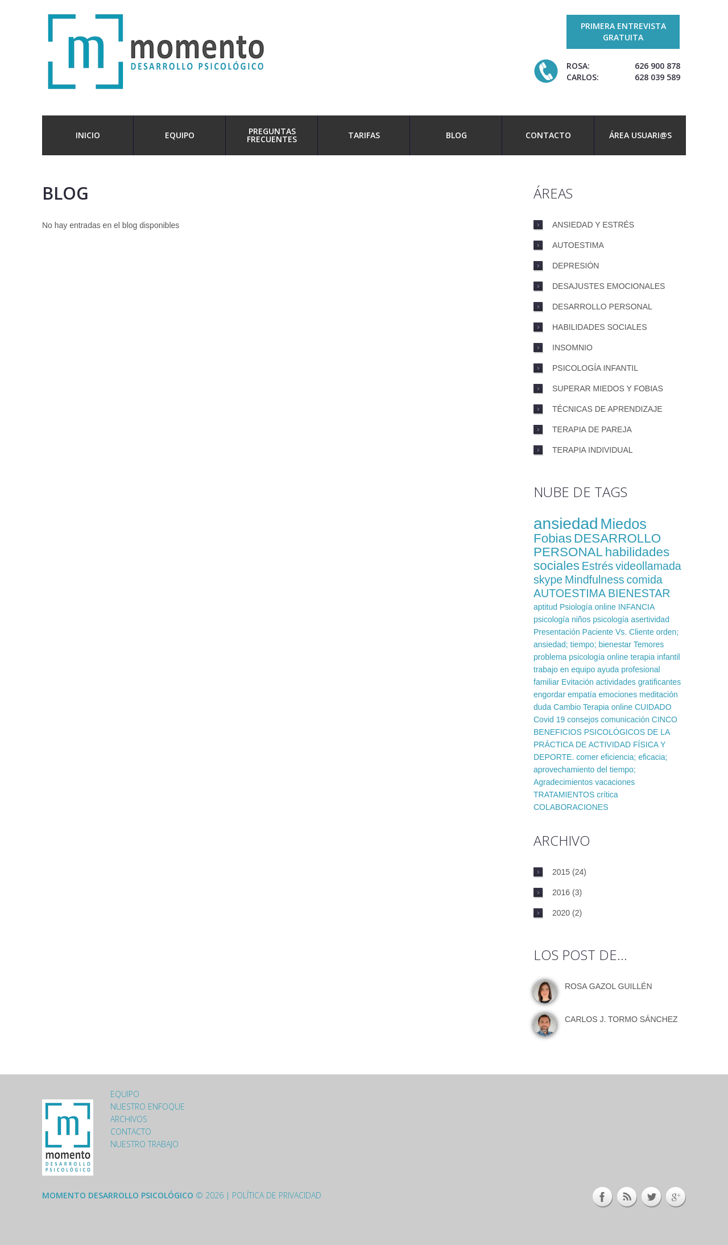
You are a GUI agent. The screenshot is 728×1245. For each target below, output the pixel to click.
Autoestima (578, 245)
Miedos (624, 524)
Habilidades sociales (599, 327)
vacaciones (615, 782)
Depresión (575, 265)
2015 (561, 871)
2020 (561, 912)
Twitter (651, 1197)
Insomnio (572, 347)
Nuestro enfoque (147, 1106)
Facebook (603, 1197)
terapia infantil (655, 656)
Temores (649, 644)
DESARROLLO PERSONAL (597, 545)
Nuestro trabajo (144, 1144)
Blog (456, 135)
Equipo (180, 135)
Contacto (548, 135)
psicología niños (561, 619)
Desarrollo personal (602, 306)
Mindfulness (594, 579)
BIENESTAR (639, 593)
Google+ (676, 1197)
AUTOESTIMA (569, 593)
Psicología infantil (595, 368)
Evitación (577, 681)
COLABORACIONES (570, 807)
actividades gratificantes (638, 681)
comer (587, 757)
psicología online (598, 656)
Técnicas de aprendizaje (607, 408)
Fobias (552, 538)
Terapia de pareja (592, 429)
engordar (549, 694)
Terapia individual (592, 449)
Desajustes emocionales (608, 286)
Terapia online (607, 707)
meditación (658, 694)
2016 (561, 892)
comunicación (625, 719)
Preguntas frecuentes (272, 135)
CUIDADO (653, 707)
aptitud (545, 606)
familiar (546, 681)
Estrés (598, 566)
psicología (610, 619)
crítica (607, 794)
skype (547, 579)
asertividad (650, 619)
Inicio (88, 135)
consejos (582, 719)
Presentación (556, 631)
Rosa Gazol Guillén (608, 986)
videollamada (648, 566)
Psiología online (588, 606)
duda (542, 707)
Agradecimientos (563, 782)
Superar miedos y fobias (607, 388)
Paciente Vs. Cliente (618, 631)
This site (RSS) (627, 1197)
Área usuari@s (640, 135)
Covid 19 (549, 719)
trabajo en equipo (564, 669)
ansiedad (565, 523)
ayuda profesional (628, 669)
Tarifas (364, 135)
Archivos (128, 1119)
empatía (582, 694)
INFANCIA (636, 606)
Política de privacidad (276, 1195)
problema (549, 656)
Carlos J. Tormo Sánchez (621, 1019)
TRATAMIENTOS (563, 794)
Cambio (567, 707)
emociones (617, 694)
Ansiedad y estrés (593, 224)
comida (645, 579)
